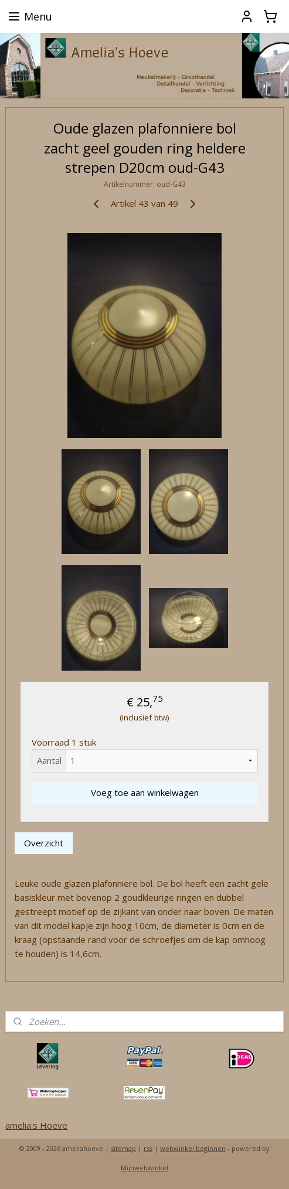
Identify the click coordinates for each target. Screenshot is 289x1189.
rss (148, 1148)
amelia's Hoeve (36, 1125)
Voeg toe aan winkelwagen (145, 792)
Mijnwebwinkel (144, 1167)
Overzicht (43, 843)
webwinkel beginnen (193, 1148)
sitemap (123, 1148)
